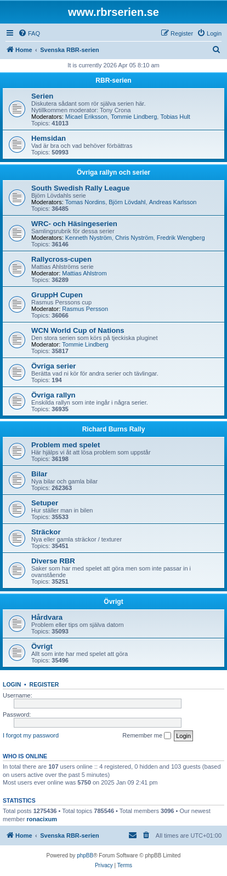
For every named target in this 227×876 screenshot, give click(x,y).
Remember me (146, 736)
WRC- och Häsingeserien (74, 224)
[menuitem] (29, 33)
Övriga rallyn (53, 395)
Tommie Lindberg (134, 116)
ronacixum (41, 819)
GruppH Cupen (57, 295)
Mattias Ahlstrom (84, 273)
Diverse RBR (53, 561)
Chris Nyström (134, 237)
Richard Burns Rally (113, 429)
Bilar (39, 474)
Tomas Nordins (85, 202)
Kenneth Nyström (88, 237)
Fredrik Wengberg (181, 237)
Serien (42, 96)
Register (44, 684)
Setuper (44, 503)
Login (12, 684)
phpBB (85, 855)
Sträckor (46, 532)
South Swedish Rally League (80, 188)
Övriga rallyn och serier (113, 172)
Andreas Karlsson (173, 202)
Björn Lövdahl (127, 202)
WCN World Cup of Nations (77, 330)
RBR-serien (113, 80)
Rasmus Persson (85, 309)
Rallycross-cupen (61, 259)
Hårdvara (47, 617)
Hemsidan (48, 138)
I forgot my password (31, 735)
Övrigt (113, 602)
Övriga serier (53, 366)
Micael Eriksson (86, 116)
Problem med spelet (65, 445)
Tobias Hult (175, 116)
